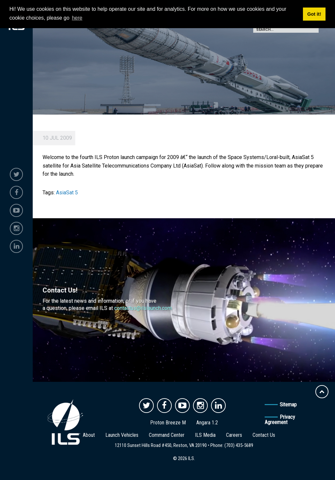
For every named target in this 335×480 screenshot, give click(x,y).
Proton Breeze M (168, 422)
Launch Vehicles (121, 435)
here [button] (77, 18)
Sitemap (288, 404)
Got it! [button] (314, 14)
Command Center (167, 435)
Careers (234, 435)
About (89, 435)
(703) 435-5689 (238, 445)
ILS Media (205, 435)
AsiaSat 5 (67, 192)
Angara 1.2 (207, 422)
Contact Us (264, 435)
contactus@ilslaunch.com (143, 308)
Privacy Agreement (280, 419)
